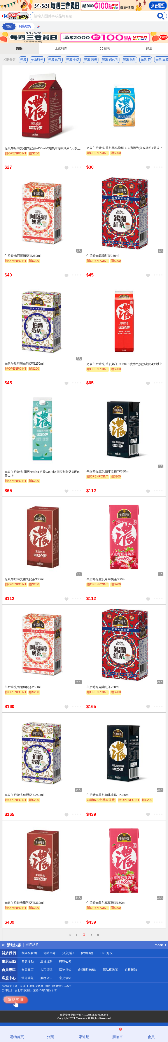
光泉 (23, 59)
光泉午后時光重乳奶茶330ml (24, 579)
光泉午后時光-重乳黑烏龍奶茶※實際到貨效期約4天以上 (124, 148)
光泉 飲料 (54, 59)
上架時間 (61, 48)
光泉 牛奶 (72, 59)
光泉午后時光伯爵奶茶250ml (24, 363)
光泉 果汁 (129, 59)
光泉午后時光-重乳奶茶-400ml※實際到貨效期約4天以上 (42, 148)
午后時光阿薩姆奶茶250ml (22, 255)
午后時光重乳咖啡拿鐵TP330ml (107, 471)
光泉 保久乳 (110, 59)
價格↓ (19, 48)
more (160, 945)
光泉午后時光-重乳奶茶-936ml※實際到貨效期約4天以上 (124, 364)
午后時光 (37, 59)
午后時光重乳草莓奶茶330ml (105, 579)
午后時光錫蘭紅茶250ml (102, 255)
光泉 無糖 (90, 59)
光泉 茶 (146, 59)
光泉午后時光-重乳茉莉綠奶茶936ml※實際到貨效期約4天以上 (42, 473)
